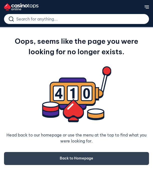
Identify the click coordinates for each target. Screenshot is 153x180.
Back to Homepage (76, 158)
